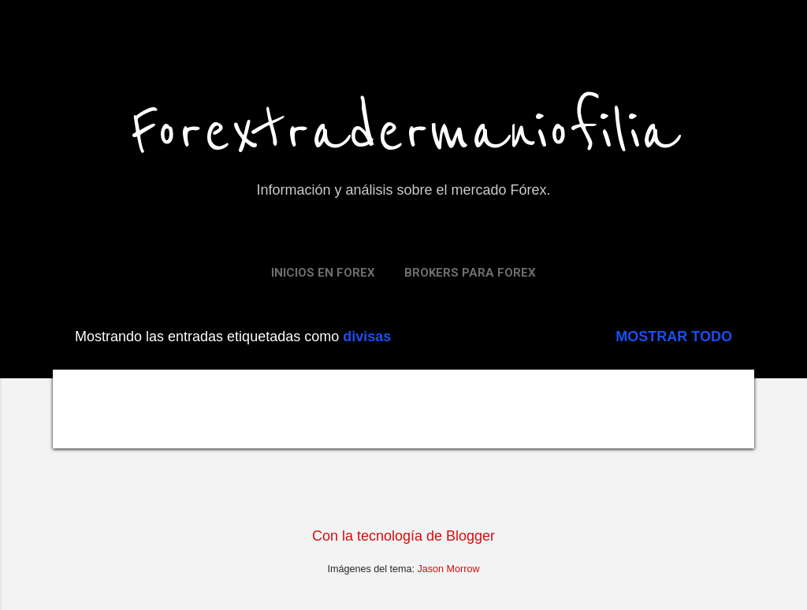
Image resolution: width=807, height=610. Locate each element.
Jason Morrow (449, 569)
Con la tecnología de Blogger (403, 536)
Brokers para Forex (470, 273)
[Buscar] (744, 43)
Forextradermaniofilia (404, 132)
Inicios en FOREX (323, 273)
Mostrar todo (673, 336)
